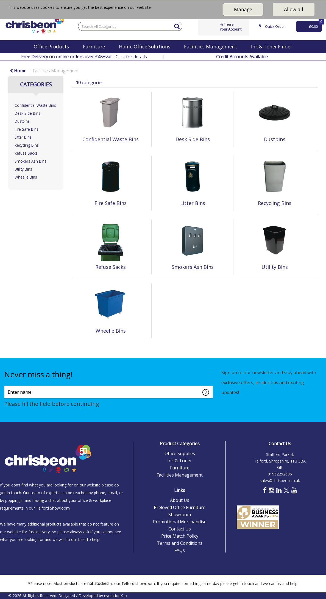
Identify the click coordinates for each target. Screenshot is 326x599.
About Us (179, 500)
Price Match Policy (179, 536)
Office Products (51, 46)
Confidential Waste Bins (35, 105)
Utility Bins (23, 169)
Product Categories (180, 443)
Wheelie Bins (26, 177)
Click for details (84, 57)
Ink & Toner (179, 460)
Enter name (5, 385)
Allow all (293, 9)
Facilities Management (210, 46)
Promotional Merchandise (180, 521)
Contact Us (179, 529)
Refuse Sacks (26, 153)
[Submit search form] (176, 26)
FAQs (179, 550)
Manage (243, 9)
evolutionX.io (115, 595)
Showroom (179, 514)
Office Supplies (180, 453)
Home (18, 71)
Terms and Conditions (179, 543)
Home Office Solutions (145, 46)
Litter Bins (23, 137)
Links (179, 490)
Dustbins (22, 121)
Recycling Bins (27, 145)
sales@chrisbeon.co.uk (280, 480)
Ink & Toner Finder (271, 46)
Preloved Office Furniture (179, 507)
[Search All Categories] (130, 26)
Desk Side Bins (27, 113)
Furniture (94, 46)
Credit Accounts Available (242, 57)
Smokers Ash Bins (30, 161)
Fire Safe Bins (26, 129)
